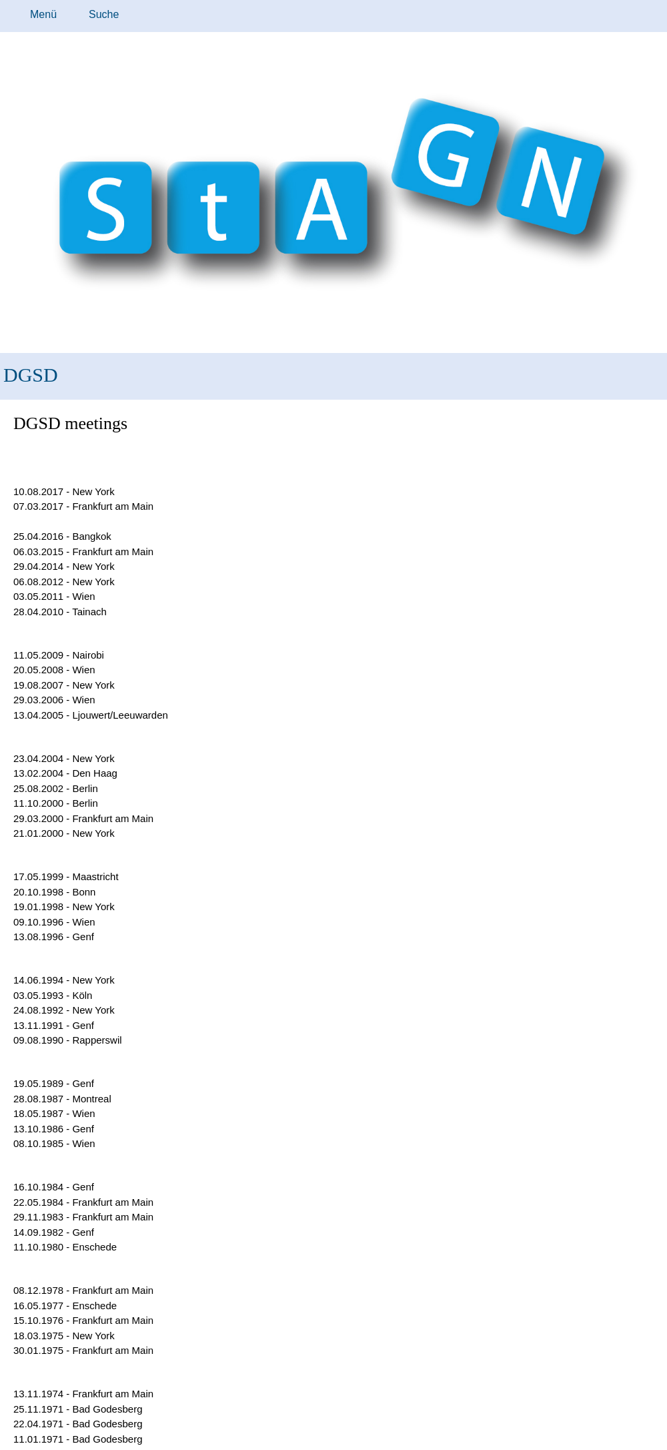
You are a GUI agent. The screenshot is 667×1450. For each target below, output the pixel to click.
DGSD (30, 375)
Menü (43, 14)
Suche (104, 14)
